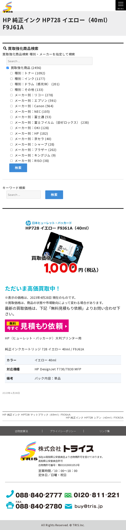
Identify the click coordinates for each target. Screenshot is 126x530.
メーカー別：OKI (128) (29, 127)
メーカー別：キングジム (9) (33, 155)
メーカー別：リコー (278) (31, 95)
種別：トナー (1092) (27, 73)
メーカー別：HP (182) (29, 133)
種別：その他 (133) (26, 89)
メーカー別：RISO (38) (29, 160)
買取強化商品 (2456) (23, 67)
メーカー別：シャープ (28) (32, 144)
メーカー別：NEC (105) (30, 111)
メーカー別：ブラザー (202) (33, 149)
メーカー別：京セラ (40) (30, 138)
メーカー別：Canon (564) (31, 106)
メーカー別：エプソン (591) (33, 100)
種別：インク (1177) (27, 78)
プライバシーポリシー (63, 431)
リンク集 (104, 431)
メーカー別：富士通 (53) (30, 116)
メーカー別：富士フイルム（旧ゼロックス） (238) (49, 122)
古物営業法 (21, 431)
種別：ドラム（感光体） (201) (34, 84)
